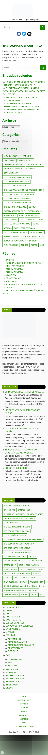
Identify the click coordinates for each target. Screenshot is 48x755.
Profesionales (15, 648)
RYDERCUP (11, 672)
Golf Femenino (13, 620)
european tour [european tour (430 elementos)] (35, 211)
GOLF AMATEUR (13, 617)
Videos (9, 688)
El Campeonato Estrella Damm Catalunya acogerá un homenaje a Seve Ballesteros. (24, 91)
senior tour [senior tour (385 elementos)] (32, 241)
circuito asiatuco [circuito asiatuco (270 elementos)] (35, 165)
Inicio (24, 696)
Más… (11, 662)
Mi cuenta (11, 275)
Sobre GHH (11, 281)
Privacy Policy (13, 278)
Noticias (10, 635)
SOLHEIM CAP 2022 (15, 675)
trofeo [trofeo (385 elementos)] (34, 245)
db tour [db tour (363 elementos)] (32, 207)
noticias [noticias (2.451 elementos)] (7, 228)
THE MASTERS (12, 682)
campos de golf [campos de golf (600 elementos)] (25, 160)
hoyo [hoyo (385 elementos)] (41, 220)
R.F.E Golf (13, 651)
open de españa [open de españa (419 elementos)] (11, 232)
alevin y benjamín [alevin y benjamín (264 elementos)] (12, 156)
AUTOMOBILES (15, 639)
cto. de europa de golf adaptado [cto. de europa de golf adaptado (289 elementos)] (19, 194)
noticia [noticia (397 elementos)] (36, 224)
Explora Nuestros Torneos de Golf (24, 263)
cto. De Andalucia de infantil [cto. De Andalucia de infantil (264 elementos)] (17, 177)
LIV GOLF (10, 632)
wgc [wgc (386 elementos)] (42, 245)
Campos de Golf (14, 607)
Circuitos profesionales (21, 645)
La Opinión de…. (14, 629)
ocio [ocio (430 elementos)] (16, 228)
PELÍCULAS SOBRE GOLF (16, 468)
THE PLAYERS (12, 685)
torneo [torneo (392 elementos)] (24, 245)
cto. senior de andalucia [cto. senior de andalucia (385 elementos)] (15, 207)
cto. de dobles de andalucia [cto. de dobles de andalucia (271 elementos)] (16, 182)
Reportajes (12, 669)
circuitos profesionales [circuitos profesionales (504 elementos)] (15, 169)
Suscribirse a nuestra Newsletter (24, 284)
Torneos (24, 708)
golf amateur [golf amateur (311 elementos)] (32, 215)
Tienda (9, 287)
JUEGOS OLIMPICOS (15, 623)
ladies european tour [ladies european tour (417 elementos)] (14, 224)
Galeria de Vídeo (14, 269)
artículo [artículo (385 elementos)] (27, 156)
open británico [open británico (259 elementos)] (28, 228)
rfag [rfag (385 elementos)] (34, 237)
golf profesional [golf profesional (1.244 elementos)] (28, 220)
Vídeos (24, 711)
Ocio (8, 655)
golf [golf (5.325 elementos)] (21, 215)
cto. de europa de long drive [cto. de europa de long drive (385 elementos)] (17, 198)
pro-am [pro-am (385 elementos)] (23, 232)
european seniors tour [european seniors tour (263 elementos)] (14, 211)
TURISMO (12, 665)
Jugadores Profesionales (19, 626)
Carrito (10, 260)
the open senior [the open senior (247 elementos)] (11, 245)
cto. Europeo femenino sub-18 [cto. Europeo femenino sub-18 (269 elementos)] (17, 203)
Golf (8, 614)
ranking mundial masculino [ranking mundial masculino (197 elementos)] (17, 237)
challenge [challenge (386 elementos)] (9, 165)
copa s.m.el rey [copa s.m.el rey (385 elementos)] (11, 173)
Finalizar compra (15, 266)
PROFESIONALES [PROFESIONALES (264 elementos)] (36, 232)
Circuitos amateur (17, 642)
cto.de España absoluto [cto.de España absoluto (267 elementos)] (15, 186)
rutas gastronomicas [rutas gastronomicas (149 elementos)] (14, 241)
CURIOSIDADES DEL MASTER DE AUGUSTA (24, 392)
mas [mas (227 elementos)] (28, 224)
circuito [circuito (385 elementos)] (20, 165)
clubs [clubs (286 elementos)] (32, 169)
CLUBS (9, 610)
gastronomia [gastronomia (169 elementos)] (10, 215)
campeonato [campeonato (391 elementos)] (9, 160)
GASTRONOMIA (15, 659)
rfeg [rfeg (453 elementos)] (41, 237)
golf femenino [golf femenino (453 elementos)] (10, 220)
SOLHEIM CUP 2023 (15, 678)
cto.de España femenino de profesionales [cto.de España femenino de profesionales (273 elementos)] (23, 190)
